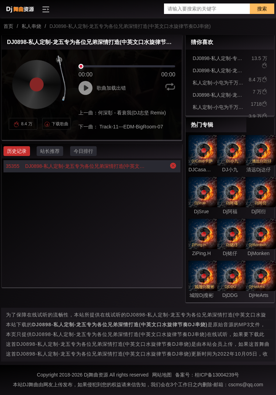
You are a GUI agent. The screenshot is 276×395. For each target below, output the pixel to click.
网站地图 (162, 375)
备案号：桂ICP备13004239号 (207, 375)
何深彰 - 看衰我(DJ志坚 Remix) (132, 112)
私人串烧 (31, 26)
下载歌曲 (56, 123)
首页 (8, 26)
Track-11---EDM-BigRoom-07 (130, 126)
